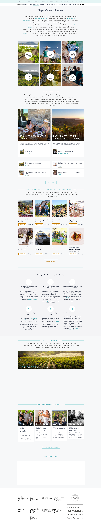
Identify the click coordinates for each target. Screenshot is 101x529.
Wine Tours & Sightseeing (35, 508)
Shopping (32, 519)
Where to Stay (27, 4)
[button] (23, 360)
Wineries (35, 4)
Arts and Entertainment (35, 509)
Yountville (20, 499)
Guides (31, 496)
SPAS (19, 511)
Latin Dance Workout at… (41, 429)
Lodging (56, 494)
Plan (65, 4)
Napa (19, 500)
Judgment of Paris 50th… (74, 429)
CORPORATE (57, 506)
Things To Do (43, 4)
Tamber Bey (28, 151)
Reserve (22, 224)
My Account (77, 1)
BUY (43, 494)
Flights (31, 500)
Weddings (37, 1)
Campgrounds (57, 496)
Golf (31, 516)
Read (26, 165)
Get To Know (21, 494)
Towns (60, 4)
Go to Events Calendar (51, 447)
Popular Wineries (68, 297)
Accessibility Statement (59, 513)
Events (31, 497)
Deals (31, 501)
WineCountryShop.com (47, 498)
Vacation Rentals (58, 500)
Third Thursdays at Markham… (25, 430)
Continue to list (30, 153)
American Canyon (22, 501)
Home (50, 7)
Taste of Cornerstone (58, 248)
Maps (31, 498)
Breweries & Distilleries (35, 512)
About (55, 508)
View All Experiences (51, 261)
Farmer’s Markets (34, 515)
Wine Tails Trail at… (59, 429)
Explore (32, 494)
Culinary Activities (34, 513)
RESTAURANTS (21, 509)
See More (51, 182)
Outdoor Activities (34, 518)
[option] (51, 360)
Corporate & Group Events (47, 1)
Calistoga (20, 496)
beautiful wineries (41, 19)
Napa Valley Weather (34, 499)
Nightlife (32, 517)
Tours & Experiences (46, 511)
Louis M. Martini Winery (65, 151)
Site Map (56, 515)
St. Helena (20, 497)
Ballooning (32, 511)
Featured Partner (25, 364)
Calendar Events (64, 1)
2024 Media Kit (57, 509)
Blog (57, 1)
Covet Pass (30, 1)
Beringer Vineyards (29, 366)
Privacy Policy (57, 512)
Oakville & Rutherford (23, 498)
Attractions (32, 510)
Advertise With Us (58, 510)
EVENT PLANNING (46, 506)
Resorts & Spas (57, 499)
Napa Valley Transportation (48, 510)
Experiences (72, 4)
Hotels (55, 498)
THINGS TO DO (33, 506)
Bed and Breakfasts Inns (59, 497)
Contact (72, 1)
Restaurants (52, 4)
